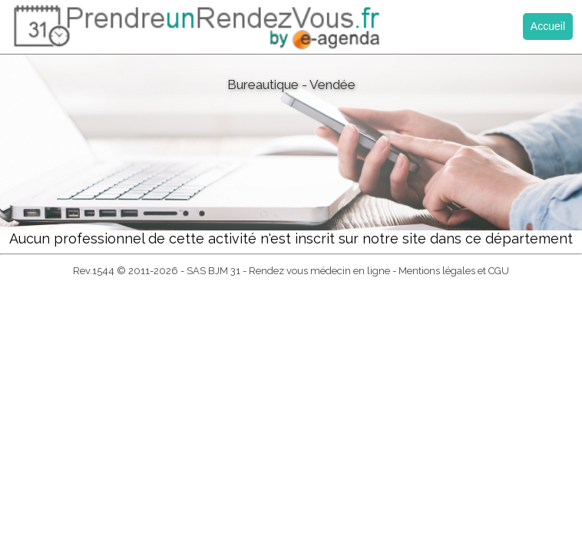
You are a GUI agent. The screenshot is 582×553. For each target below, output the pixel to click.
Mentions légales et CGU (453, 270)
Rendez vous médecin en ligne (319, 270)
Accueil (548, 26)
